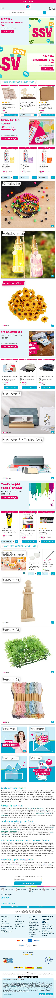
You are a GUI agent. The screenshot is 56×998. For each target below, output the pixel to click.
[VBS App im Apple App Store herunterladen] (33, 977)
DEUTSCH (28, 982)
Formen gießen (4, 831)
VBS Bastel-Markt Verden (7, 928)
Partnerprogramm (5, 923)
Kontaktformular (14, 906)
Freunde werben (18, 923)
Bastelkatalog (43, 810)
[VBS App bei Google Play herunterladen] (23, 977)
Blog (49, 812)
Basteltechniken (31, 808)
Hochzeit (36, 813)
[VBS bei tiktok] (36, 911)
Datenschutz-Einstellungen (35, 931)
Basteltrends (40, 808)
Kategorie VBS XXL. (16, 864)
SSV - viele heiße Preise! (28, 1)
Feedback (41, 906)
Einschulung (48, 813)
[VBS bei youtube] (33, 911)
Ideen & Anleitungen (19, 926)
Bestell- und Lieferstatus (48, 933)
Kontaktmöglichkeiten (47, 932)
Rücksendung (32, 927)
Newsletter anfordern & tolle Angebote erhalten (28, 876)
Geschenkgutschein (19, 921)
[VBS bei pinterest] (29, 911)
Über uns (3, 919)
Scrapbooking (13, 831)
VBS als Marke (4, 925)
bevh (8, 958)
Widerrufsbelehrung (33, 929)
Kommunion (42, 813)
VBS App (31, 936)
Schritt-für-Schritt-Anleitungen (13, 829)
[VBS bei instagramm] (26, 911)
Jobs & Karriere (4, 921)
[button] (2, 100)
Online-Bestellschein (33, 922)
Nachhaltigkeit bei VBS (6, 926)
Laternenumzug (4, 815)
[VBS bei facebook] (23, 911)
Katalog (17, 919)
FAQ (16, 928)
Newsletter (17, 925)
